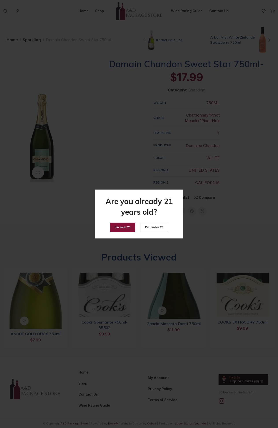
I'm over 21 (123, 227)
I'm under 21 (154, 227)
